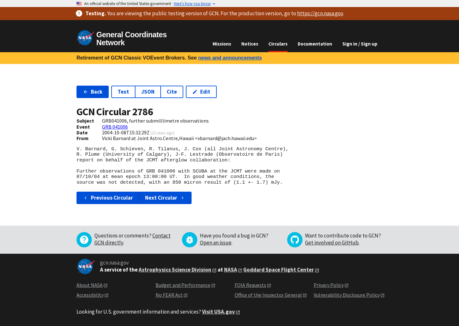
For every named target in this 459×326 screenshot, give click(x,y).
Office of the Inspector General (268, 295)
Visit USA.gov (218, 311)
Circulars (278, 44)
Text (123, 91)
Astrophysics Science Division (175, 269)
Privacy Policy (329, 285)
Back (92, 91)
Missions (222, 44)
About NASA (89, 285)
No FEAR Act (169, 295)
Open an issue (215, 242)
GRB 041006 (115, 127)
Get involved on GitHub (332, 242)
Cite (172, 91)
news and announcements (230, 57)
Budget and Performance (183, 285)
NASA (230, 269)
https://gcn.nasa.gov (320, 13)
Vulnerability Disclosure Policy (347, 295)
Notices (249, 44)
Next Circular (165, 197)
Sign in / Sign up (359, 44)
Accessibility (90, 295)
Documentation (315, 44)
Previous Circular (108, 197)
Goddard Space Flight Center (278, 269)
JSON (148, 91)
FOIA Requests (250, 285)
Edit (201, 91)
